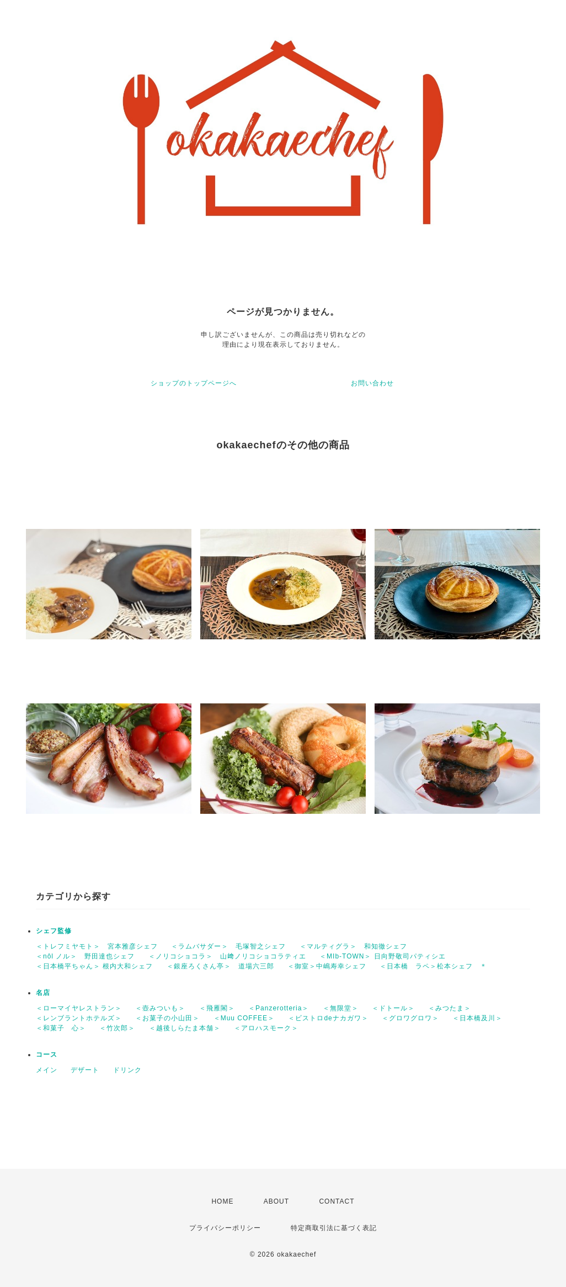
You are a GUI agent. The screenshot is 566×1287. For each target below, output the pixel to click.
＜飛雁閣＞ (217, 1008)
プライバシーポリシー (225, 1228)
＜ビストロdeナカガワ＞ (328, 1018)
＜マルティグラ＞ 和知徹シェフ (353, 946)
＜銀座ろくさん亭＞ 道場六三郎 (220, 966)
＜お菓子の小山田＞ (167, 1018)
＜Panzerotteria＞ (278, 1008)
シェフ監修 (54, 931)
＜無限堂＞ (341, 1008)
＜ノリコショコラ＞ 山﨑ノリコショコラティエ (227, 956)
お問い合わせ (372, 383)
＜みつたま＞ (449, 1008)
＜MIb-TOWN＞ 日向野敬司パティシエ (382, 956)
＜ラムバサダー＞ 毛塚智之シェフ (228, 946)
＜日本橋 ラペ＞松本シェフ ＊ (433, 966)
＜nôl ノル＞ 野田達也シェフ (85, 956)
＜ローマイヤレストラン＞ (79, 1008)
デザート (85, 1070)
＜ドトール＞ (393, 1008)
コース (46, 1054)
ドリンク (127, 1070)
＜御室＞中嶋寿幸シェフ (326, 966)
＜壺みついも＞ (160, 1008)
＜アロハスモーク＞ (266, 1028)
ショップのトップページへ (194, 383)
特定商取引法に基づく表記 (334, 1228)
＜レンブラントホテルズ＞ (79, 1018)
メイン (46, 1070)
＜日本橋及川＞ (477, 1018)
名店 (43, 993)
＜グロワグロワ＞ (410, 1018)
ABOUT (276, 1201)
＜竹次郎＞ (117, 1028)
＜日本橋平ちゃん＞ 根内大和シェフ (94, 966)
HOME (222, 1201)
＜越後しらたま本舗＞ (185, 1028)
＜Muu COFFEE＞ (244, 1018)
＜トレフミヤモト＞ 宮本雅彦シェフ (97, 946)
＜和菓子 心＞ (61, 1028)
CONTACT (336, 1201)
